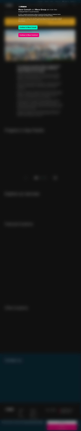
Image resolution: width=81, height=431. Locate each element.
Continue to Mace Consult (28, 27)
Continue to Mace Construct (29, 35)
